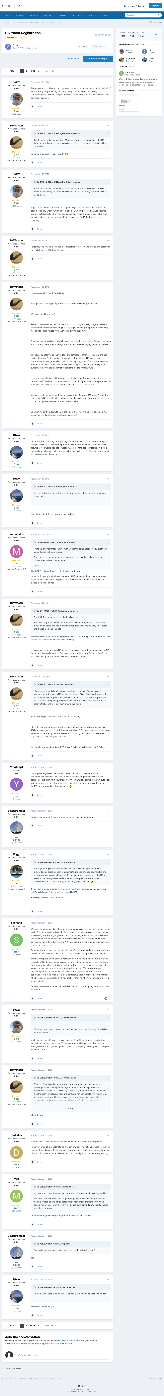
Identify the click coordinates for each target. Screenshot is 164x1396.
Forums (8, 15)
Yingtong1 (16, 767)
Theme (82, 1386)
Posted (40, 82)
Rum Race (77, 15)
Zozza (16, 81)
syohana (16, 922)
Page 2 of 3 (50, 71)
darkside (16, 1135)
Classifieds (63, 15)
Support (105, 15)
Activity (20, 15)
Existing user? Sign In (135, 6)
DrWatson (16, 125)
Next (32, 71)
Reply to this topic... (28, 1355)
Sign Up (155, 6)
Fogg (16, 854)
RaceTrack (48, 15)
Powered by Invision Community (82, 1392)
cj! (17, 45)
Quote (39, 106)
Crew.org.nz (11, 6)
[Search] (140, 15)
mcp (16, 1178)
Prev (12, 71)
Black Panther (16, 810)
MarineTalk (32, 48)
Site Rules (91, 15)
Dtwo (16, 435)
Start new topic (72, 58)
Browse (33, 15)
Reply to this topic (98, 58)
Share (83, 46)
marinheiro (16, 534)
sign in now (67, 1340)
